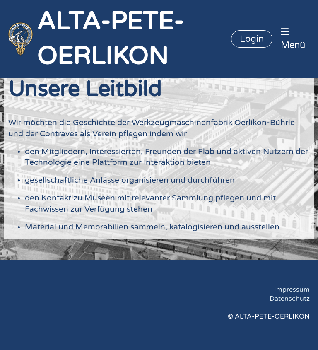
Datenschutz (290, 298)
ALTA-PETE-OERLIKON (110, 39)
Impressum (292, 289)
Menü (293, 39)
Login (252, 39)
